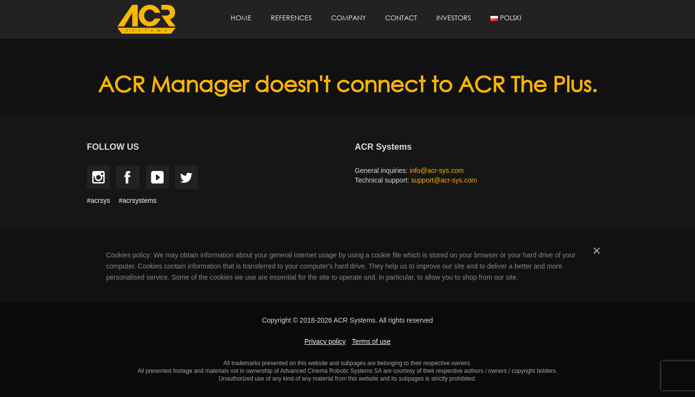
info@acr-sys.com (437, 170)
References (291, 17)
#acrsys (98, 200)
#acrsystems (138, 200)
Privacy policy (325, 341)
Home (241, 17)
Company (348, 17)
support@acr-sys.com (444, 180)
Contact (401, 17)
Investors (453, 17)
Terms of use (371, 341)
